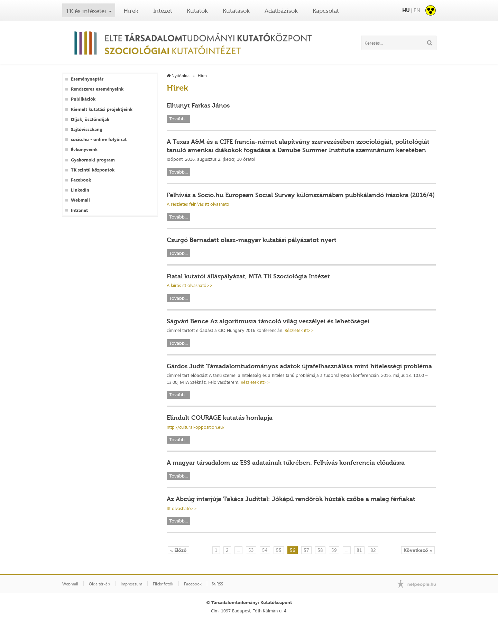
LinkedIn (80, 190)
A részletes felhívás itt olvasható (198, 204)
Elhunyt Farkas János (198, 105)
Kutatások (236, 10)
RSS (217, 584)
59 (334, 550)
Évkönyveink (84, 149)
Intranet (79, 210)
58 (320, 550)
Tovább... (178, 118)
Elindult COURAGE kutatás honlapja (220, 418)
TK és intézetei (86, 11)
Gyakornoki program (93, 160)
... (238, 550)
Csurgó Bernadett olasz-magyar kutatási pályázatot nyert (251, 240)
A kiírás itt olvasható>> (190, 285)
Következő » (418, 550)
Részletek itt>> (299, 330)
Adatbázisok (281, 10)
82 (373, 550)
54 (265, 550)
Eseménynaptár (87, 79)
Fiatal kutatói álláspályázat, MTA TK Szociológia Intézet (248, 276)
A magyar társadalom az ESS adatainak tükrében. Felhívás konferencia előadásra (286, 462)
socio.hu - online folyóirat (99, 139)
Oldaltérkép (99, 584)
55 (279, 550)
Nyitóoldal (179, 75)
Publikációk (83, 99)
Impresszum (131, 584)
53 (251, 550)
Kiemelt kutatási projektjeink (101, 109)
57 (306, 550)
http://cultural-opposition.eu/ (195, 427)
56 (292, 550)
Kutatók (197, 10)
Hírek (130, 10)
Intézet (162, 10)
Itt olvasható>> (182, 508)
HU (406, 10)
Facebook (81, 180)
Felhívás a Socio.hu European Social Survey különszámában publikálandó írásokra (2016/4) (301, 195)
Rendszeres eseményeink (97, 89)
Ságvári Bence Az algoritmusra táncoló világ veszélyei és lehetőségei (268, 321)
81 (359, 550)
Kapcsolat (326, 10)
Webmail (80, 200)
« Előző (178, 550)
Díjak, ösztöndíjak (90, 119)
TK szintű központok (92, 170)
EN (417, 10)
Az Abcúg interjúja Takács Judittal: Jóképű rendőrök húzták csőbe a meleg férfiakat (291, 499)
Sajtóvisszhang (86, 129)
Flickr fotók (163, 584)
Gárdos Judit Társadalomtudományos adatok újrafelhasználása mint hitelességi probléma (299, 366)
